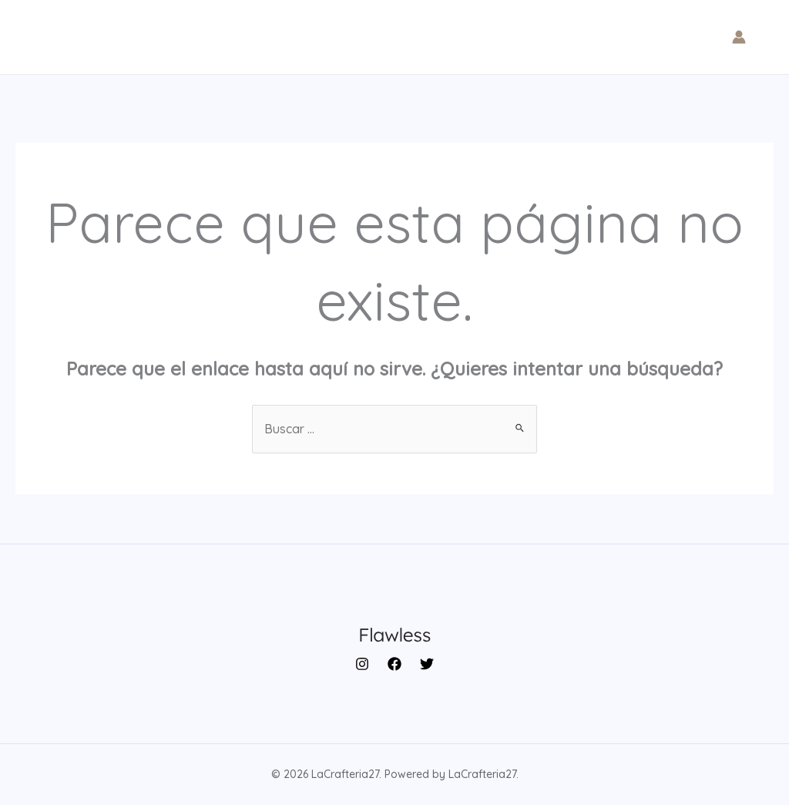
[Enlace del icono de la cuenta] (739, 37)
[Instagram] (362, 664)
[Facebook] (394, 664)
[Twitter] (427, 664)
